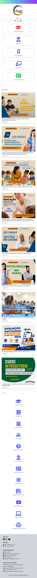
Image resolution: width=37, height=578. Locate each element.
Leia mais (5, 122)
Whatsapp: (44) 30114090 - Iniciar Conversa (13, 568)
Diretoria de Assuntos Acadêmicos (11, 553)
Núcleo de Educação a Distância (22, 575)
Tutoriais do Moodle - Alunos (10, 569)
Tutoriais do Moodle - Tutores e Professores (13, 571)
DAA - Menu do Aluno (9, 546)
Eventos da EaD (7, 557)
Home (18, 18)
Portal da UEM (7, 552)
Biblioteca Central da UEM (9, 555)
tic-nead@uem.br (10, 566)
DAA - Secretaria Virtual (10, 544)
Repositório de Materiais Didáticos (11, 558)
